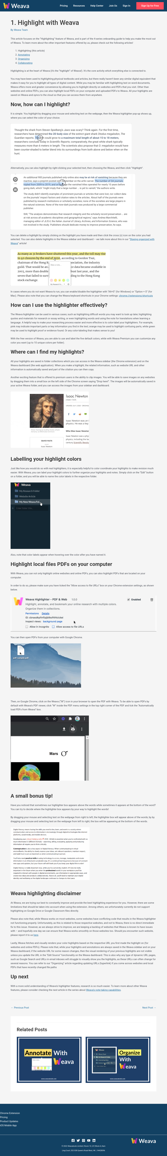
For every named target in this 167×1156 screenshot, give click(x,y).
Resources (81, 5)
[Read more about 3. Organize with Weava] (118, 1059)
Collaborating (25, 62)
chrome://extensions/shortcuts (136, 295)
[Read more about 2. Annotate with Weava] (49, 1059)
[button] (150, 5)
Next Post (149, 1007)
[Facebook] (73, 1140)
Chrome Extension (10, 1113)
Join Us (114, 5)
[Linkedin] (94, 1140)
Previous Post (20, 1007)
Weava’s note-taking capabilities (103, 990)
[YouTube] (88, 1140)
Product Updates (9, 1121)
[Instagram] (83, 1140)
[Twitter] (78, 1140)
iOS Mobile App (8, 1125)
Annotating (24, 54)
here (36, 935)
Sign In (126, 5)
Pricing (67, 5)
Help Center (98, 5)
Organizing (24, 58)
